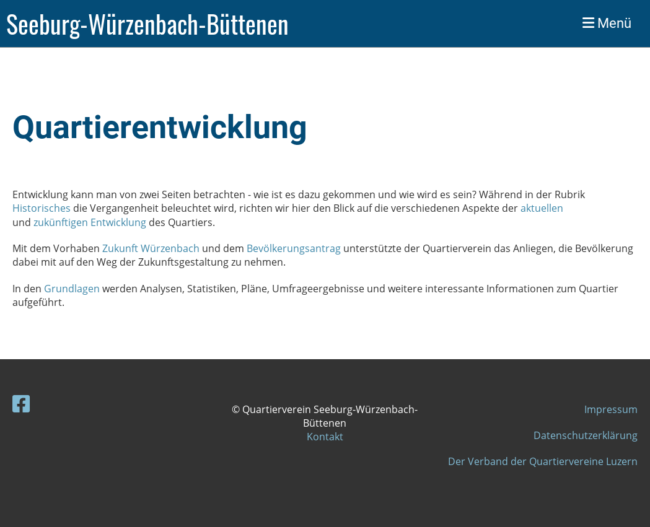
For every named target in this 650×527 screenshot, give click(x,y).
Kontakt (325, 436)
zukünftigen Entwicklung (89, 222)
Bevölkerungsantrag (294, 248)
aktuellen (540, 208)
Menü (606, 23)
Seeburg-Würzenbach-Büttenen (147, 23)
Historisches (42, 208)
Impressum (611, 409)
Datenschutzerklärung (586, 435)
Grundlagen (73, 288)
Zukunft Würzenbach (151, 248)
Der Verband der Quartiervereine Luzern (543, 461)
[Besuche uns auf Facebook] (21, 403)
